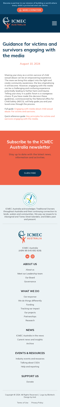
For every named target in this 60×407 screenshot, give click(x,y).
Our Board (30, 277)
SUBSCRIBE (30, 173)
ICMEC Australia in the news (30, 335)
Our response (30, 296)
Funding (30, 304)
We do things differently (30, 300)
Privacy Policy (37, 402)
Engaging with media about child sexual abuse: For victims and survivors (29, 110)
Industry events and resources (30, 358)
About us (30, 269)
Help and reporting (30, 366)
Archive (30, 343)
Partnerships (30, 316)
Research (30, 320)
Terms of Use (22, 402)
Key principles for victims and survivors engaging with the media (30, 117)
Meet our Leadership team (30, 273)
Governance (30, 281)
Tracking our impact (30, 308)
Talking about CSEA (30, 362)
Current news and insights (30, 339)
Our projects (30, 312)
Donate (30, 381)
